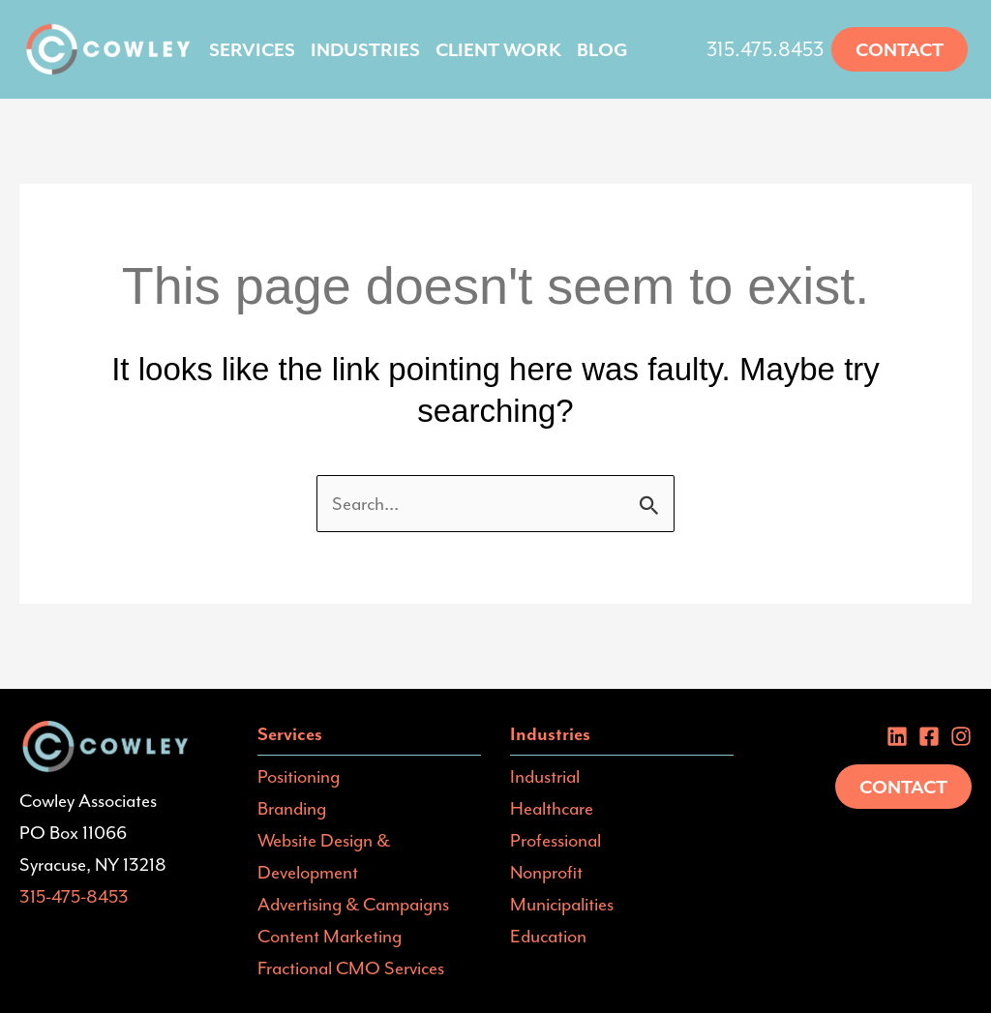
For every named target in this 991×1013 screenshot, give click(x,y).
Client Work (498, 49)
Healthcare (551, 807)
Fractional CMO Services (350, 967)
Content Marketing (329, 935)
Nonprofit (546, 871)
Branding (291, 807)
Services (252, 49)
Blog (602, 49)
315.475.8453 (765, 49)
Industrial (545, 776)
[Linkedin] (897, 736)
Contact (903, 786)
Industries (365, 49)
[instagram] (961, 736)
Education (548, 935)
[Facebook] (929, 736)
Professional (555, 839)
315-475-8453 (74, 896)
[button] (899, 49)
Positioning (298, 776)
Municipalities (562, 903)
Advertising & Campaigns (353, 903)
